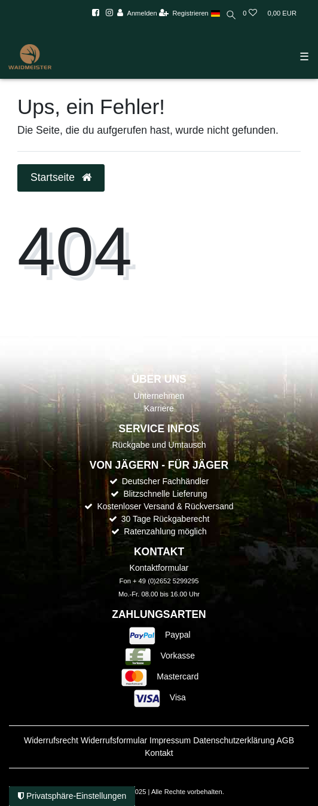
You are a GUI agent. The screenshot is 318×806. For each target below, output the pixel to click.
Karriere (159, 408)
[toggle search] (231, 16)
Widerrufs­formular (114, 740)
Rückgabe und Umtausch (159, 445)
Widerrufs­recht (51, 740)
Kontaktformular (159, 568)
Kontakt (159, 753)
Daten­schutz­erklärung (233, 740)
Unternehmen (159, 396)
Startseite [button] (60, 177)
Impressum (170, 740)
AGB (285, 740)
